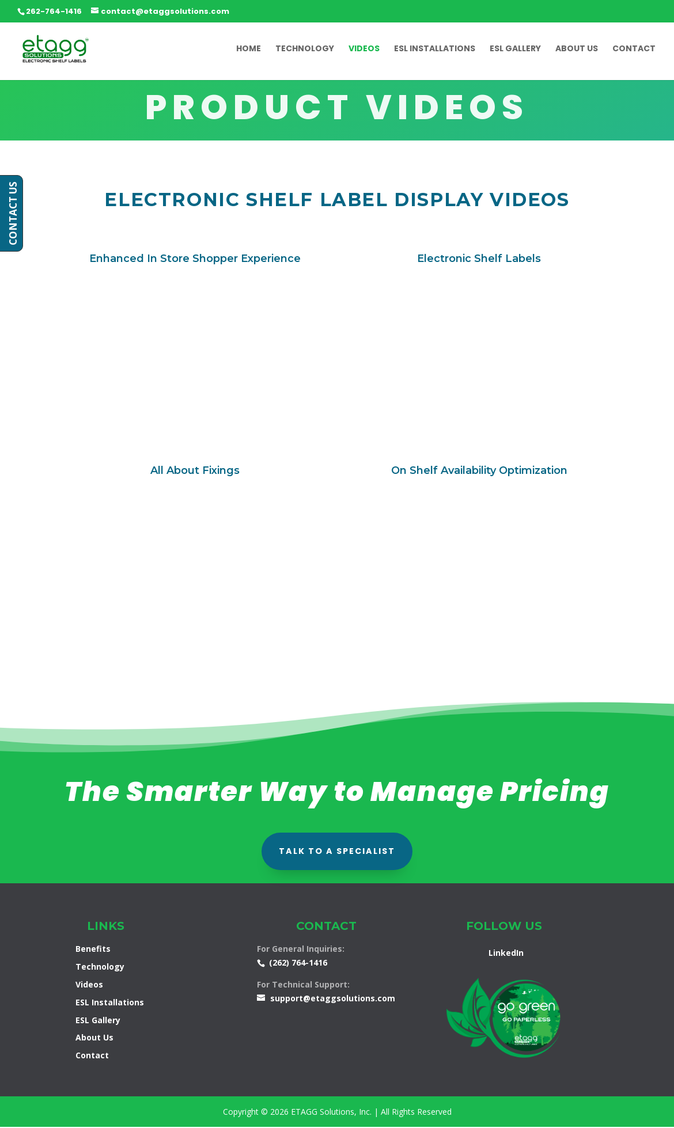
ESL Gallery (515, 50)
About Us (576, 50)
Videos (364, 50)
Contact (634, 50)
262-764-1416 (54, 11)
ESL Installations (434, 50)
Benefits (93, 949)
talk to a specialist (336, 851)
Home (248, 50)
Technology (304, 50)
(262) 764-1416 (298, 963)
